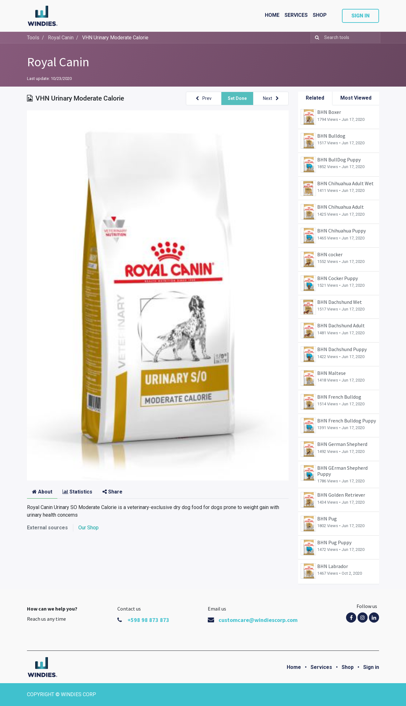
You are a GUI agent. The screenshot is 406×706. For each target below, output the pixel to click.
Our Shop (88, 528)
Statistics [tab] (77, 492)
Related (315, 98)
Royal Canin (58, 62)
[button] (203, 98)
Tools (33, 38)
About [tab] (42, 492)
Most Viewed (355, 98)
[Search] (316, 37)
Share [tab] (112, 492)
